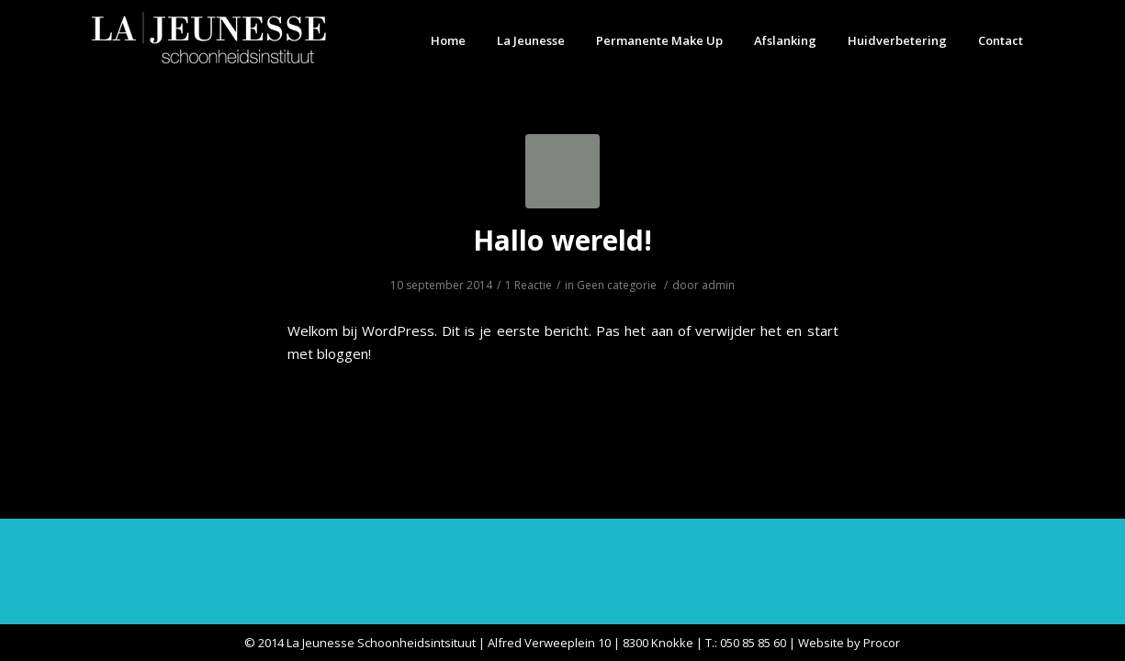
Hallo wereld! (562, 240)
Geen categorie (617, 285)
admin (718, 285)
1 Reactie (528, 285)
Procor (881, 642)
